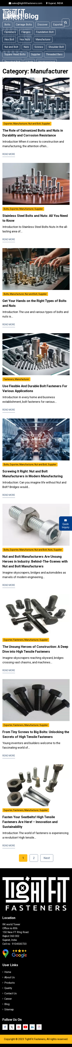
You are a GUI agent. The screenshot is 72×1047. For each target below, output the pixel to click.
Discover (42, 24)
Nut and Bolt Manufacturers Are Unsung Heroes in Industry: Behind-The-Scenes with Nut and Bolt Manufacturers (35, 561)
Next (47, 858)
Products (9, 982)
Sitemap (9, 1009)
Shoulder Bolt (56, 46)
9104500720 (19, 943)
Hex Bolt (9, 39)
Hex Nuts (25, 39)
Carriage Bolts (24, 24)
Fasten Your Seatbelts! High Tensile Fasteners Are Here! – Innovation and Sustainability (30, 822)
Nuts (26, 46)
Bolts (7, 24)
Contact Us (10, 993)
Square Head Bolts (15, 54)
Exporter (58, 24)
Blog (7, 1004)
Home (7, 972)
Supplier (35, 54)
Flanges (25, 32)
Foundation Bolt (45, 32)
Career (8, 998)
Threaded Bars (54, 54)
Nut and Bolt (11, 46)
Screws (38, 46)
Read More (8, 154)
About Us (9, 977)
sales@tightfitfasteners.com (27, 3)
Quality (8, 988)
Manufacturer (43, 39)
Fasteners (10, 32)
